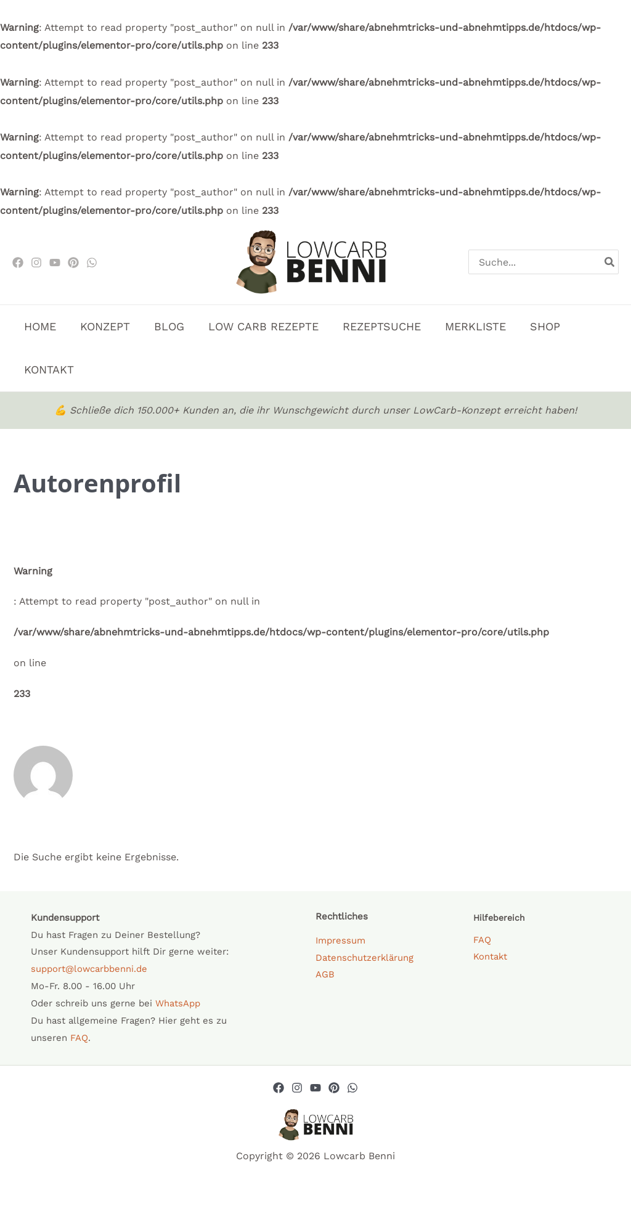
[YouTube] (315, 1087)
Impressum (340, 940)
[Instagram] (36, 262)
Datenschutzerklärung (365, 957)
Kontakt (490, 957)
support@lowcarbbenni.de (89, 968)
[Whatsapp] (352, 1087)
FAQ (79, 1037)
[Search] (610, 262)
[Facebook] (17, 262)
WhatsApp (177, 1003)
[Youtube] (54, 262)
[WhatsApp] (91, 262)
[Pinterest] (73, 262)
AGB (325, 975)
